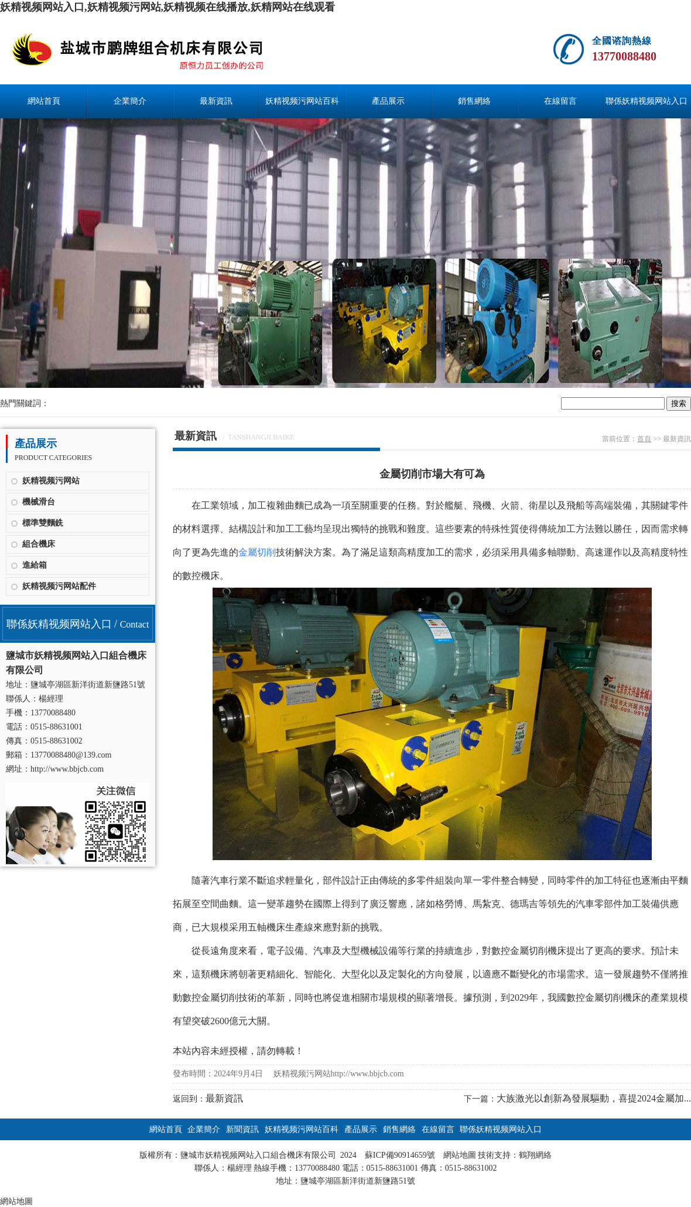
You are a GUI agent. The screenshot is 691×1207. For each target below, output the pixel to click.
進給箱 (34, 565)
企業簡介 (130, 101)
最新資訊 (216, 101)
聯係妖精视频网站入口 (646, 101)
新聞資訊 (242, 1129)
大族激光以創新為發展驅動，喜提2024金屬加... (594, 1098)
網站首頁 (44, 101)
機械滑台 (38, 501)
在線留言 (560, 101)
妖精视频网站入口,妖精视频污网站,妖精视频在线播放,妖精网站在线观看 (167, 7)
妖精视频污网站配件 (59, 586)
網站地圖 (459, 1155)
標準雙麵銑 (42, 523)
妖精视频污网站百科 (302, 101)
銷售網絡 (474, 101)
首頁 (644, 439)
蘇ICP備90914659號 (400, 1155)
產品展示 (388, 101)
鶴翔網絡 (535, 1155)
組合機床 (38, 544)
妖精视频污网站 (51, 480)
